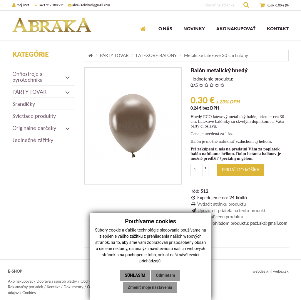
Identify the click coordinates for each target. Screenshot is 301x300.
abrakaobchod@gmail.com (89, 5)
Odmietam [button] (165, 275)
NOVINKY (194, 28)
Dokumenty (73, 286)
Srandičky (23, 103)
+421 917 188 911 (49, 5)
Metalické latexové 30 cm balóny (216, 55)
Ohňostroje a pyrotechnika (41, 77)
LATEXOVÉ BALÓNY (156, 55)
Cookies (29, 292)
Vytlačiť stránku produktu (221, 204)
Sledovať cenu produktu (220, 216)
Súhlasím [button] (135, 275)
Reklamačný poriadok (25, 286)
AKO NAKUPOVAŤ (235, 28)
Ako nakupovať (20, 281)
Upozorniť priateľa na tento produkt (231, 210)
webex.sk (281, 271)
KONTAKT (278, 28)
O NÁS (165, 28)
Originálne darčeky (41, 128)
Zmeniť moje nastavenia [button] (150, 287)
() (274, 5)
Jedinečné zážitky (32, 140)
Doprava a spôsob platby (56, 281)
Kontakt (53, 286)
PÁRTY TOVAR (41, 91)
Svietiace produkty (34, 116)
